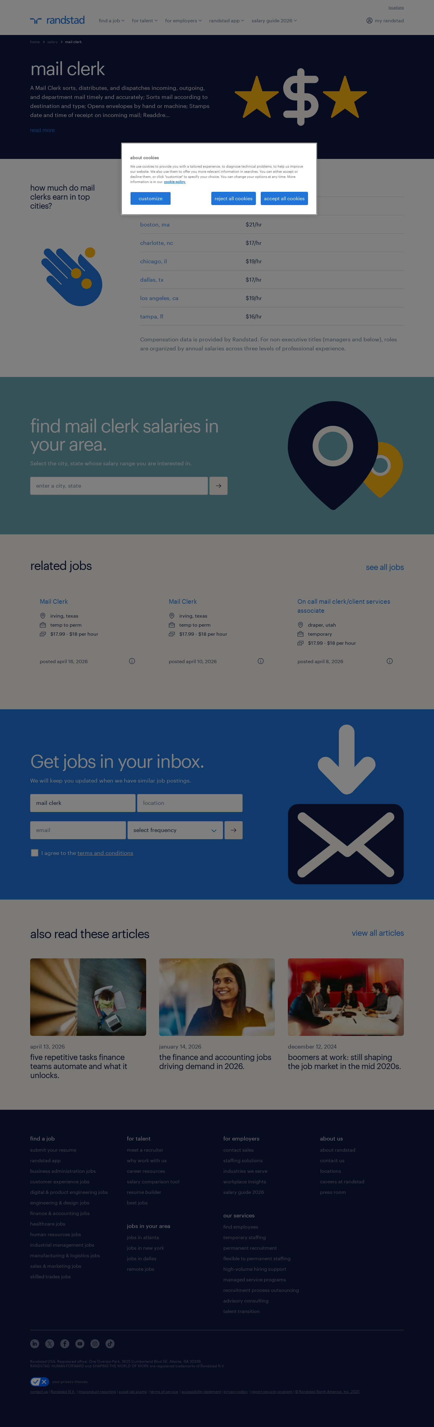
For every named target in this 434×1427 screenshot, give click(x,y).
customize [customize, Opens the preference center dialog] (150, 198)
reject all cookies (234, 198)
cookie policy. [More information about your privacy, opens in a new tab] (175, 182)
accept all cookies (284, 198)
